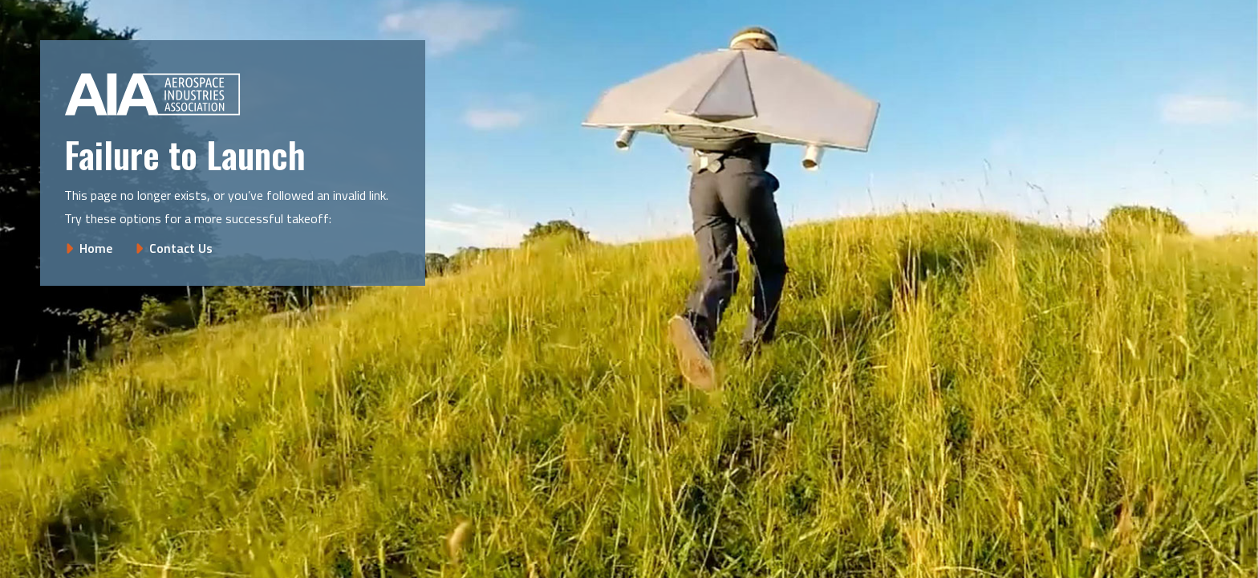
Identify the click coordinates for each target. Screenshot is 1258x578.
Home (95, 248)
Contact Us (181, 248)
